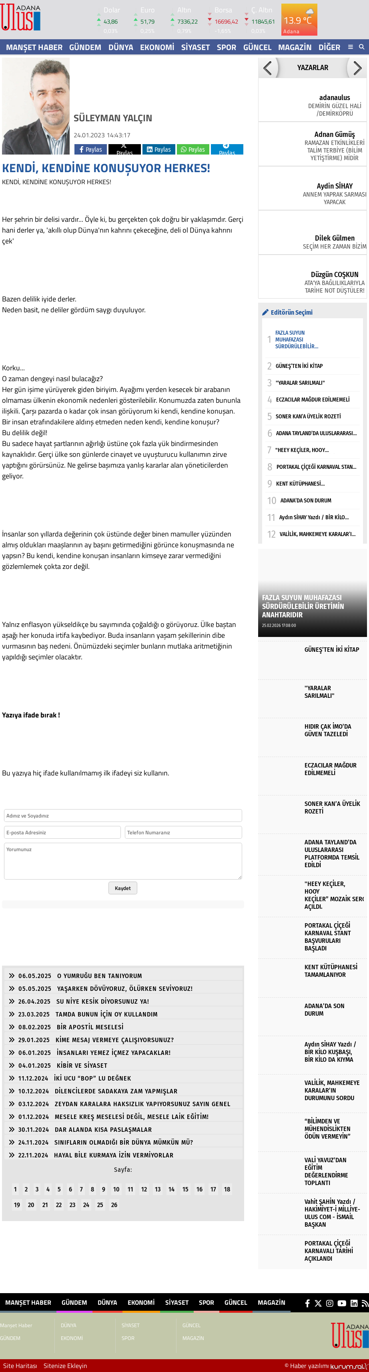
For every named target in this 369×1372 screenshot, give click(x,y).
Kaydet (123, 888)
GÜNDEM (85, 47)
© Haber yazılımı (327, 1365)
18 (227, 1189)
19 (17, 1205)
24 (86, 1205)
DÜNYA (120, 47)
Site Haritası (20, 1365)
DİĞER (329, 47)
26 (114, 1205)
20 (31, 1205)
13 (157, 1189)
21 (45, 1205)
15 (185, 1189)
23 (72, 1205)
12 (144, 1189)
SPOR (226, 47)
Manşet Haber (34, 47)
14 (171, 1189)
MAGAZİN (295, 47)
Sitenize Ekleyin (65, 1365)
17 (213, 1189)
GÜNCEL (257, 47)
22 (59, 1205)
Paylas (91, 149)
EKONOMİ (157, 47)
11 (130, 1189)
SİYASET (195, 47)
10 (116, 1189)
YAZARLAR (312, 67)
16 (200, 1189)
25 (100, 1205)
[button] (268, 68)
